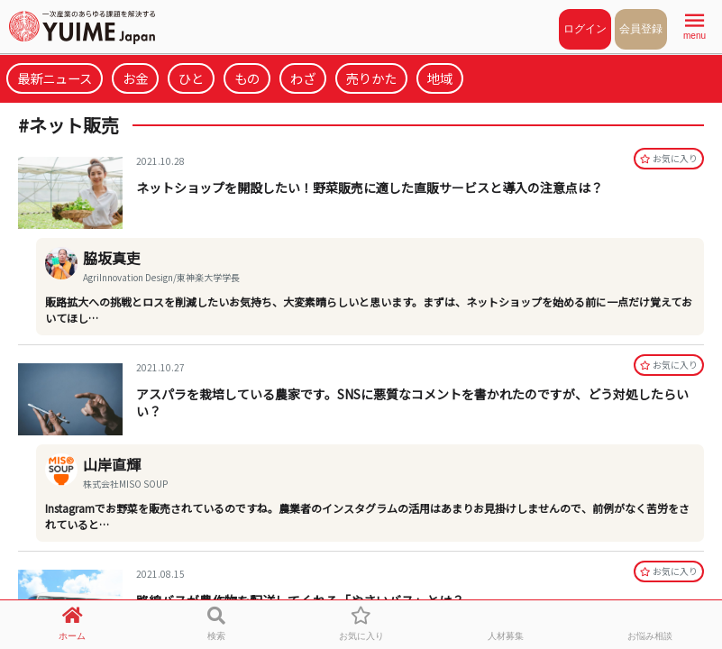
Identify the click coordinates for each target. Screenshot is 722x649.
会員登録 (641, 29)
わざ (302, 78)
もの (247, 78)
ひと (191, 78)
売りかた (371, 78)
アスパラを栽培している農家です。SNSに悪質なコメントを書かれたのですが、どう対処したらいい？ (412, 402)
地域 (439, 78)
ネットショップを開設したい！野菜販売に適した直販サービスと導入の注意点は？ (369, 187)
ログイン (585, 29)
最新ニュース (54, 78)
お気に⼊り (669, 158)
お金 (135, 78)
